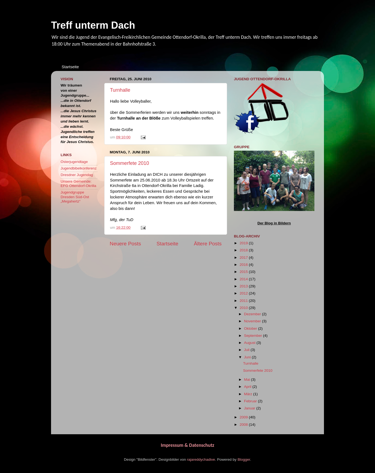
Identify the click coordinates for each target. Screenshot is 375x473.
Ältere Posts (208, 243)
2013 (244, 286)
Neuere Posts (125, 243)
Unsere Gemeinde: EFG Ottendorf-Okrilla (78, 183)
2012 (244, 293)
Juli (247, 350)
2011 (244, 301)
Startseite (70, 66)
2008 (244, 425)
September (253, 336)
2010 (244, 308)
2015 (244, 272)
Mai (247, 379)
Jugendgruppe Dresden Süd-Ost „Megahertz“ (75, 196)
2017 (244, 257)
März (248, 394)
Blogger (243, 459)
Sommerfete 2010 (129, 163)
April (248, 387)
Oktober (251, 328)
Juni (248, 357)
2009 (244, 417)
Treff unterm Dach (93, 25)
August (250, 343)
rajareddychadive (201, 459)
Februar (251, 401)
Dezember (253, 314)
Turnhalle (120, 90)
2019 (244, 243)
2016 (244, 265)
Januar (250, 408)
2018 (244, 250)
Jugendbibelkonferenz (79, 168)
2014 (244, 279)
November (253, 321)
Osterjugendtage (74, 162)
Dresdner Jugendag (77, 175)
